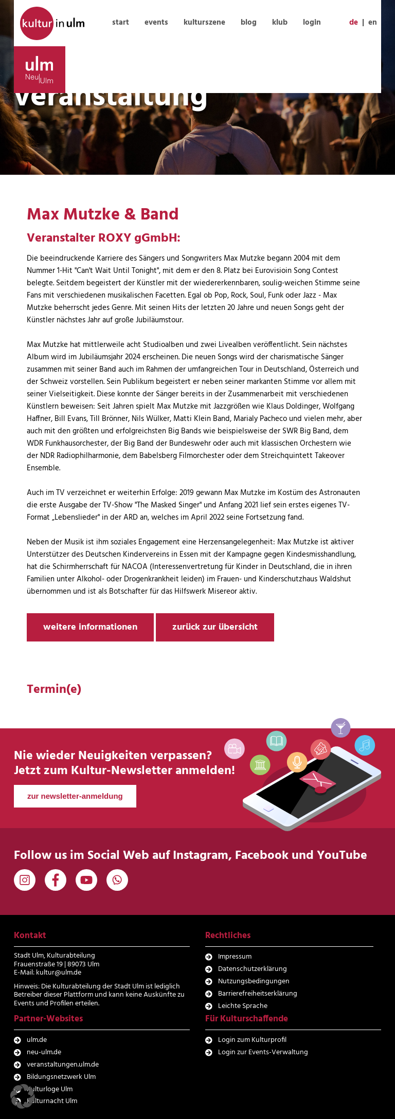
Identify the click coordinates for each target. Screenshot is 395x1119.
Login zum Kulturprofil (252, 1040)
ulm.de (37, 1040)
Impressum (235, 957)
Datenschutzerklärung (252, 969)
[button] (22, 1096)
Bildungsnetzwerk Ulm (61, 1077)
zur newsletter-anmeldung (75, 796)
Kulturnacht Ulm (52, 1101)
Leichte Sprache (242, 1006)
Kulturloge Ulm (50, 1089)
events (156, 22)
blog (249, 22)
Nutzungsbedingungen (254, 981)
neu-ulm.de (44, 1052)
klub (280, 22)
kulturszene (204, 22)
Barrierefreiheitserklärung (257, 994)
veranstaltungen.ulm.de (63, 1065)
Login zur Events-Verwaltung (263, 1052)
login (312, 22)
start (120, 22)
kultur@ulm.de (58, 973)
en (372, 22)
